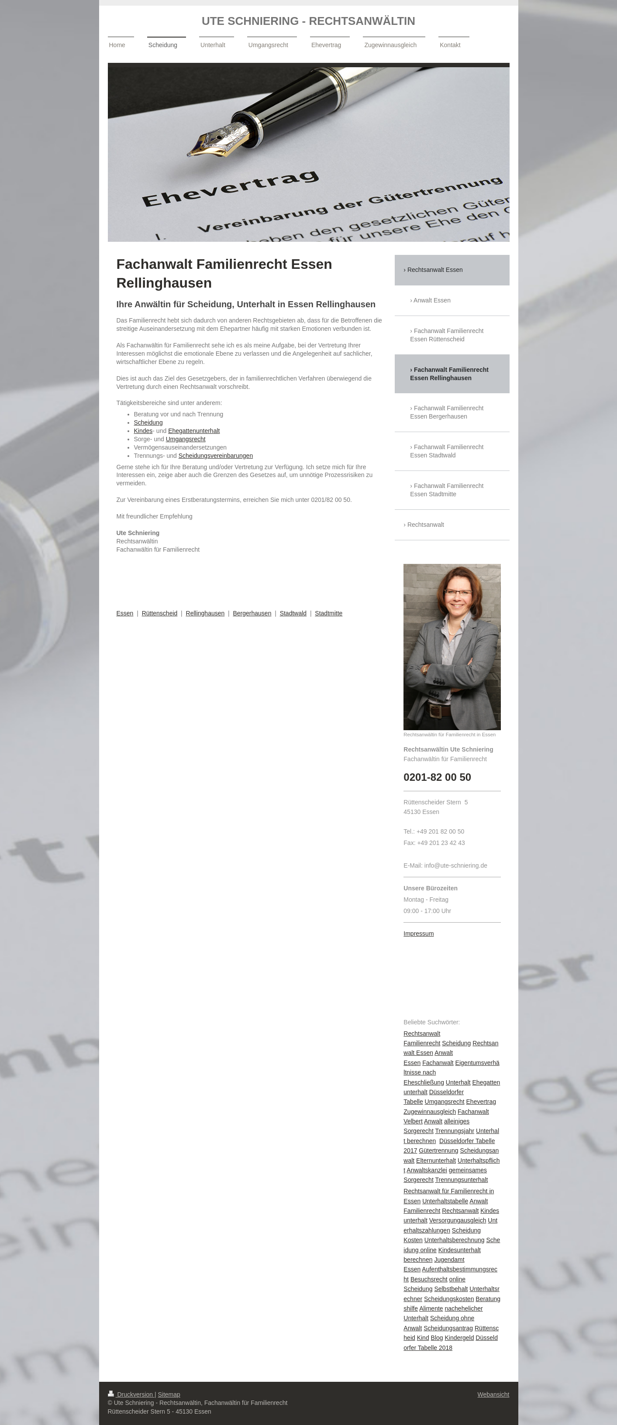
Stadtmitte (328, 613)
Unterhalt (458, 1082)
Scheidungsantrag (448, 1328)
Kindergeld (459, 1337)
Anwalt (433, 1121)
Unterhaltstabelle (445, 1201)
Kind (423, 1337)
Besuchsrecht (429, 1279)
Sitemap (169, 1394)
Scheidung (148, 422)
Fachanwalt (438, 1062)
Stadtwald (293, 613)
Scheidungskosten (449, 1298)
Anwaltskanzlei (427, 1170)
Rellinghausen (205, 613)
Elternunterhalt (436, 1160)
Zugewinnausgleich (429, 1111)
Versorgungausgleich (457, 1220)
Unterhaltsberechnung (454, 1239)
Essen (125, 613)
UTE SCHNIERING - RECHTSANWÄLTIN (308, 20)
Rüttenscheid (160, 613)
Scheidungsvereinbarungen (216, 455)
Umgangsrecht (186, 439)
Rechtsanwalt (460, 1210)
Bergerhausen (252, 613)
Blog (437, 1337)
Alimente (431, 1308)
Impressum (418, 933)
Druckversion (131, 1394)
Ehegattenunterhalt (194, 430)
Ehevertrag (481, 1101)
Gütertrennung (438, 1150)
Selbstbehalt (451, 1288)
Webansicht (494, 1394)
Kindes (143, 430)
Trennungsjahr (454, 1130)
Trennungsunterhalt (461, 1179)
